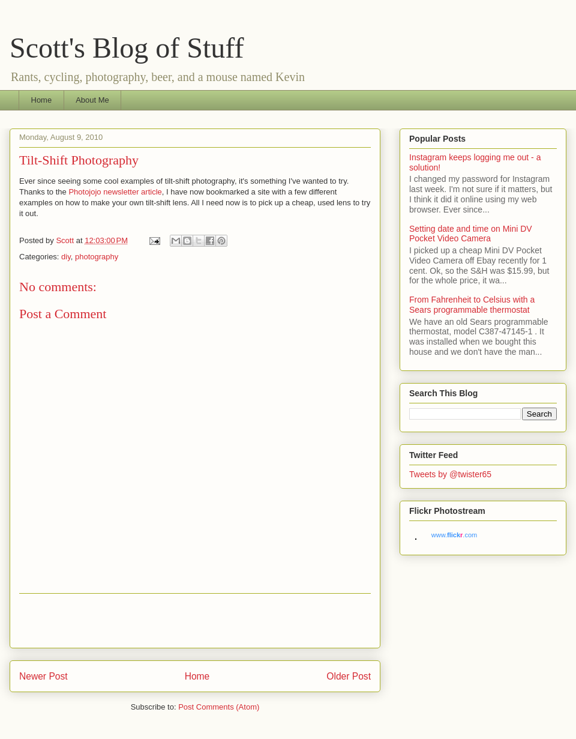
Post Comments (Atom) (218, 706)
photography (96, 256)
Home (41, 99)
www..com (454, 534)
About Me (92, 99)
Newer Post (43, 676)
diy (66, 256)
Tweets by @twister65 (450, 474)
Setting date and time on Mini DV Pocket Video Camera (470, 234)
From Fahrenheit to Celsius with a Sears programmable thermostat (472, 305)
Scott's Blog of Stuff (127, 48)
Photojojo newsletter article (114, 191)
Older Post (348, 676)
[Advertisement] (195, 621)
